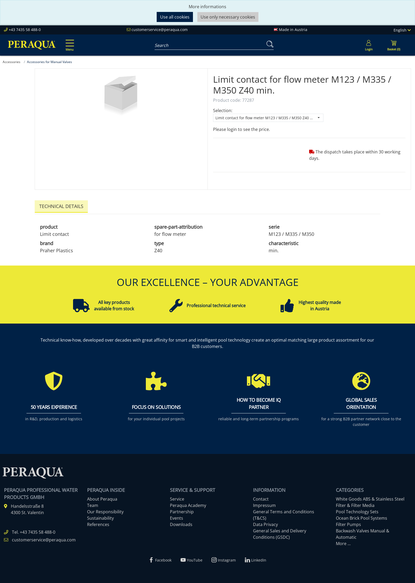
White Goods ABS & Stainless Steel (370, 497)
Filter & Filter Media (355, 504)
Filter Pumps (348, 523)
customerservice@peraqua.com (160, 29)
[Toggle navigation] (68, 41)
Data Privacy (265, 523)
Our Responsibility (105, 510)
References (98, 523)
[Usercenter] (369, 45)
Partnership (182, 510)
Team (92, 504)
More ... (343, 542)
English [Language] (402, 30)
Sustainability (100, 516)
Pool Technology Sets (357, 510)
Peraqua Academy (188, 504)
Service (177, 497)
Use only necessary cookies (228, 17)
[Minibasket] (393, 45)
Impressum (264, 504)
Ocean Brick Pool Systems (361, 516)
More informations (207, 7)
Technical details (61, 206)
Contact (261, 497)
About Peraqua (102, 497)
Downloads (181, 523)
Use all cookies (175, 17)
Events (176, 516)
